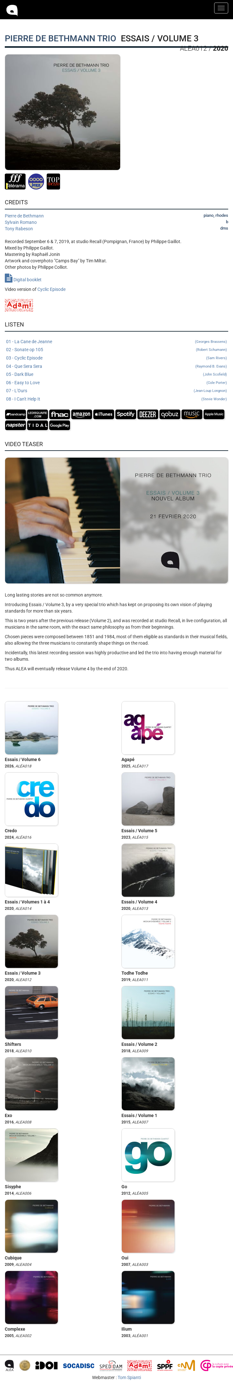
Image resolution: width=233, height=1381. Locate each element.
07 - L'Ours (116, 391)
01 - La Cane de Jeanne (116, 342)
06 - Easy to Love (116, 383)
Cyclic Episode (51, 289)
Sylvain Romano (21, 222)
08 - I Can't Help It (116, 399)
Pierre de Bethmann (24, 215)
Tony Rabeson (19, 228)
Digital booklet (23, 279)
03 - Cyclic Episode (116, 358)
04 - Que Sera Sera (116, 366)
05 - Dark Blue (116, 374)
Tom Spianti (129, 1377)
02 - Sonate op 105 (116, 350)
